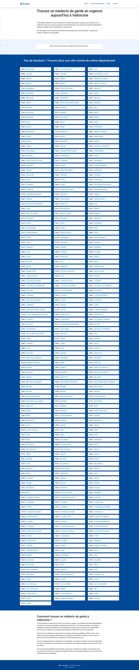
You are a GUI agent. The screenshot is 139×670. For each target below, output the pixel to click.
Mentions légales (69, 667)
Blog (108, 3)
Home (86, 3)
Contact (115, 3)
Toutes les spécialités (97, 3)
